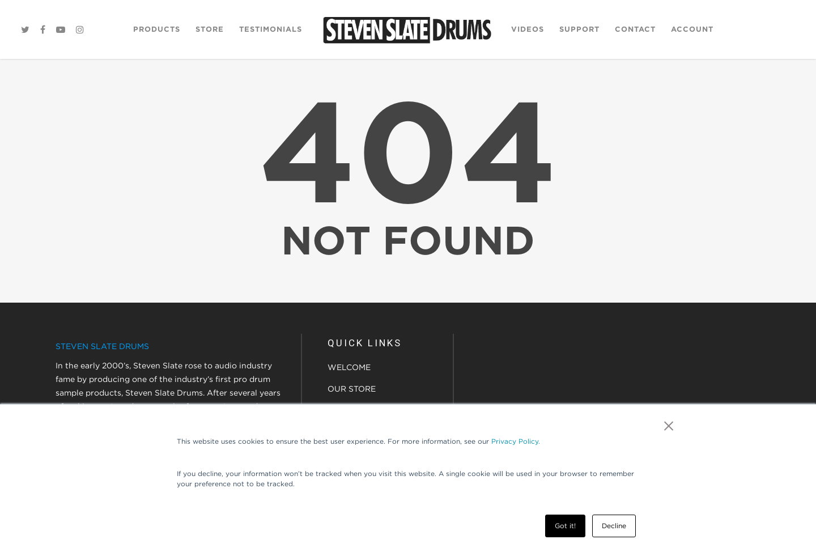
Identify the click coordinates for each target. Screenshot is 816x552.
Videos (527, 29)
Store (210, 29)
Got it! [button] (565, 525)
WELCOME (349, 367)
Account (692, 29)
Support (579, 29)
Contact (635, 29)
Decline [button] (614, 525)
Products (156, 29)
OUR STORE (352, 388)
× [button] (668, 426)
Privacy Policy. (515, 441)
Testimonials (270, 29)
